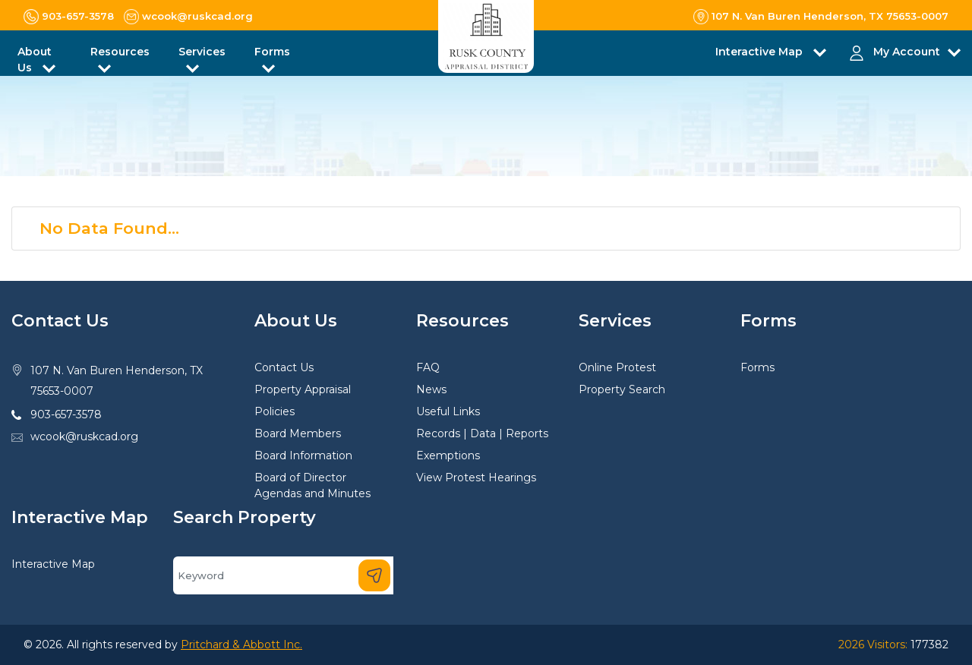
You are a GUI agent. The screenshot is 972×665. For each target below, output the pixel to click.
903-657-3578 (66, 414)
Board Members (297, 433)
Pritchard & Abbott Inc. (241, 644)
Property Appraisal (302, 389)
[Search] (283, 575)
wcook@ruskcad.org (84, 436)
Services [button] (202, 51)
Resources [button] (120, 51)
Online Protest (617, 367)
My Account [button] (906, 51)
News (431, 389)
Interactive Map (53, 564)
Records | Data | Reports (482, 433)
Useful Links (448, 411)
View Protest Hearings (476, 477)
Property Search (622, 389)
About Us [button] (34, 59)
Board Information (303, 455)
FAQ (428, 367)
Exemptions (448, 455)
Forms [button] (272, 51)
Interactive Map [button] (760, 51)
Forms (757, 367)
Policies (274, 411)
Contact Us (284, 367)
